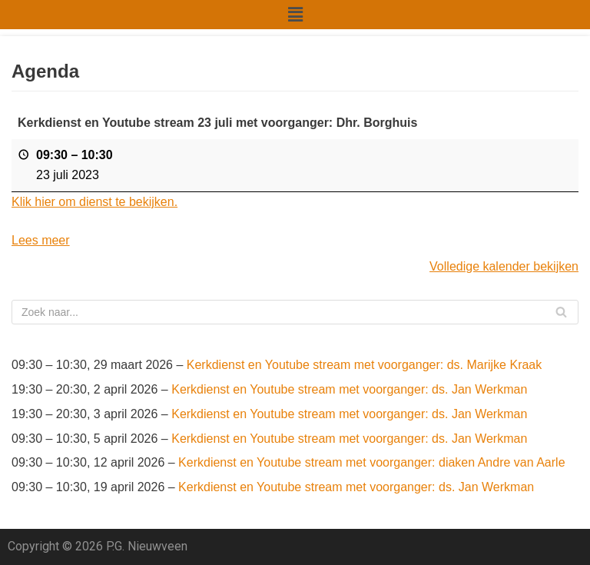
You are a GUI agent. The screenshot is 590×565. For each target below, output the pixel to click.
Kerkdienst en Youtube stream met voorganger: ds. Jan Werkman (349, 389)
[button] (295, 14)
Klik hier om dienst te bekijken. (94, 201)
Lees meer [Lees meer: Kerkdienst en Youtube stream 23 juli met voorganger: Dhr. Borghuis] (41, 240)
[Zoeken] (295, 312)
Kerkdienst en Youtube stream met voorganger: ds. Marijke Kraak (364, 364)
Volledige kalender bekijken (503, 266)
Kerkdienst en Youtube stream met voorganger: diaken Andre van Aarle (371, 462)
